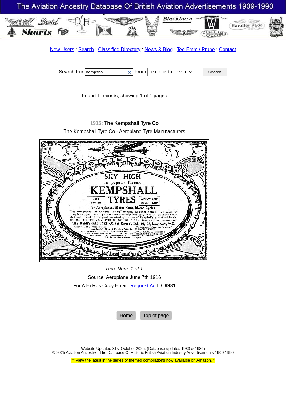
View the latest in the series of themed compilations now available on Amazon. (144, 360)
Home (126, 315)
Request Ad (143, 285)
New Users (62, 49)
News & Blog (159, 49)
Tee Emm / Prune (196, 49)
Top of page (156, 315)
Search (86, 49)
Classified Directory (119, 49)
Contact (227, 49)
